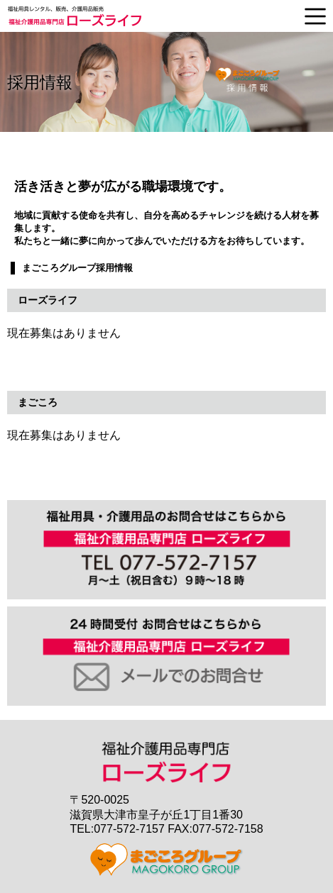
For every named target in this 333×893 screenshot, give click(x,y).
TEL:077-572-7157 (117, 829)
